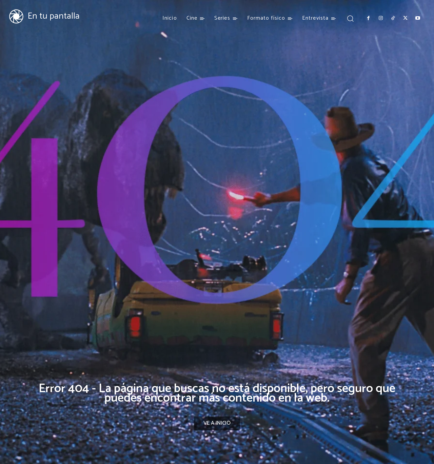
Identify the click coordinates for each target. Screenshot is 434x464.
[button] (350, 18)
